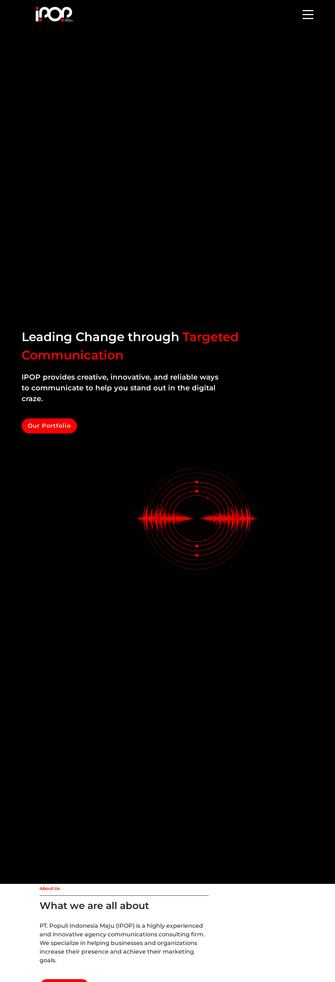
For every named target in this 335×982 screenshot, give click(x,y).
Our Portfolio (49, 425)
